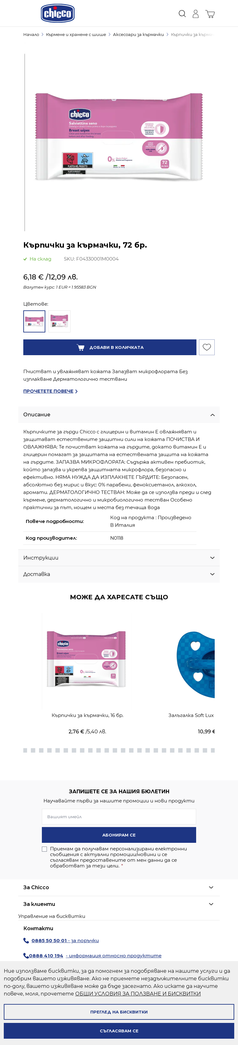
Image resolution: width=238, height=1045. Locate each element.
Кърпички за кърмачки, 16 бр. (87, 715)
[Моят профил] (195, 13)
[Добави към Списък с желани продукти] (207, 347)
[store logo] (58, 13)
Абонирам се (119, 834)
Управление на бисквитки (51, 916)
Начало (31, 34)
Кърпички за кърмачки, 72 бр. (202, 34)
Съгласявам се (119, 1030)
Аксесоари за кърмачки (138, 34)
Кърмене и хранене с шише (76, 34)
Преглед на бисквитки (119, 1011)
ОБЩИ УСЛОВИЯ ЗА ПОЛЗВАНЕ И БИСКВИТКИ (138, 994)
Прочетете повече (48, 391)
